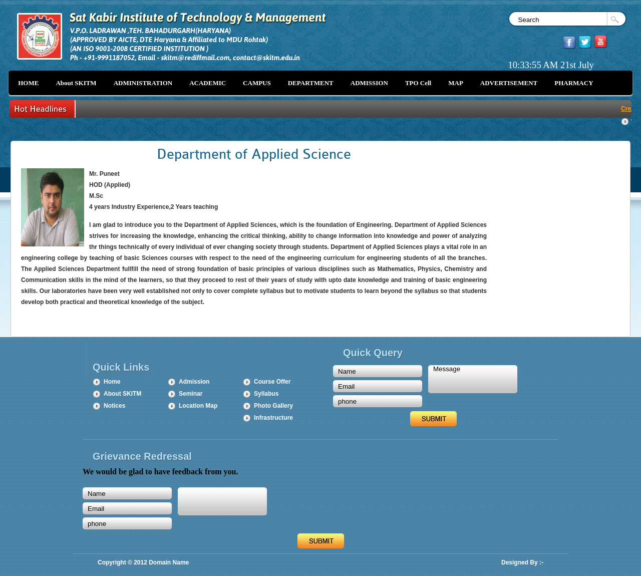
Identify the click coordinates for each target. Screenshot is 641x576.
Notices (114, 405)
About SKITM (122, 393)
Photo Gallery (273, 405)
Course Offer (272, 381)
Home (112, 381)
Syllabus (266, 393)
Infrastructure (273, 417)
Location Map (198, 405)
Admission (194, 381)
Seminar (190, 393)
